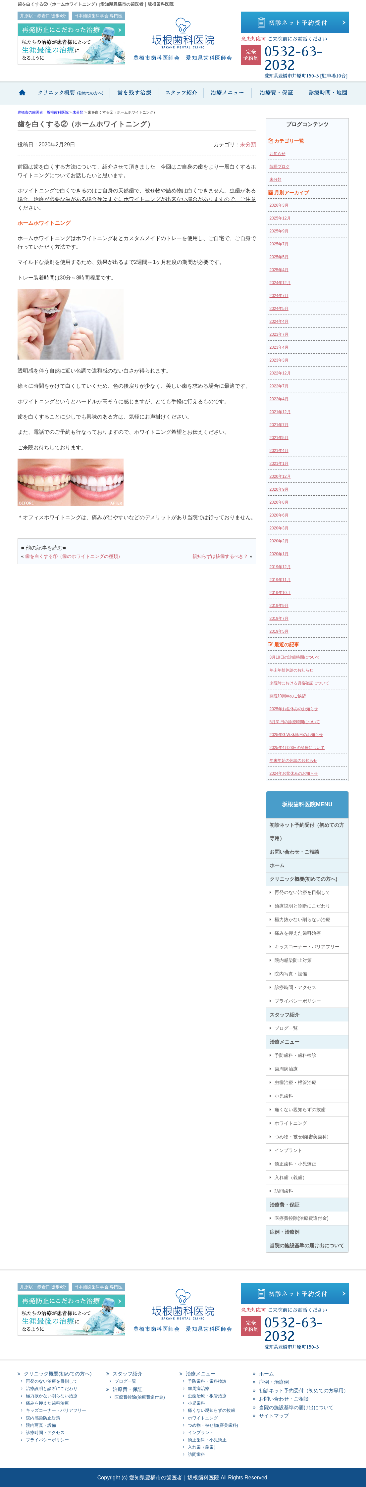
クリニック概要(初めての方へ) (70, 96)
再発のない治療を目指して (302, 892)
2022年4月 (279, 399)
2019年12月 (280, 567)
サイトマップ (274, 1415)
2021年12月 (280, 412)
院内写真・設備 (291, 973)
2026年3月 (279, 205)
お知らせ (278, 153)
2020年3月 (279, 528)
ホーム (25, 96)
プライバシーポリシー (298, 1001)
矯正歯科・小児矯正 (295, 1163)
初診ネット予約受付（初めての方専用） (307, 831)
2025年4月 (279, 270)
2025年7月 (279, 244)
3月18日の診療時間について (295, 657)
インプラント (288, 1150)
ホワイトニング (291, 1123)
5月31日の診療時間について (295, 721)
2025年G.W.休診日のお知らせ (296, 734)
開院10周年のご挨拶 (288, 696)
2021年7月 (279, 424)
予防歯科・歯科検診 (295, 1055)
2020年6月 (279, 515)
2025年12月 (280, 218)
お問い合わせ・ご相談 (294, 852)
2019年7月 (279, 618)
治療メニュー (227, 96)
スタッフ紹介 (180, 96)
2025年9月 (279, 231)
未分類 (248, 144)
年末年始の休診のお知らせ (293, 760)
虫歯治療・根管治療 (295, 1082)
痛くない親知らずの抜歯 (300, 1109)
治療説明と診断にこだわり (302, 906)
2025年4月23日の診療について (297, 747)
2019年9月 (279, 605)
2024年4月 (279, 321)
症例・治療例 (284, 1232)
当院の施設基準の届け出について (307, 1245)
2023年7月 (279, 334)
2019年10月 (280, 592)
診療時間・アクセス (295, 987)
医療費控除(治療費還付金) (302, 1218)
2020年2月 (279, 541)
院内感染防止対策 (293, 960)
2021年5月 (279, 437)
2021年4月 (279, 450)
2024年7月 (279, 295)
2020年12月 (280, 476)
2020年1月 (279, 554)
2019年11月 (280, 579)
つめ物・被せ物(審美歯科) (302, 1136)
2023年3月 (279, 360)
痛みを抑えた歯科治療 (298, 933)
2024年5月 (279, 308)
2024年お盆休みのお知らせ (294, 773)
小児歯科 (284, 1096)
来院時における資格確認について (299, 683)
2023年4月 (279, 347)
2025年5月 (279, 257)
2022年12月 (280, 373)
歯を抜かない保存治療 (133, 96)
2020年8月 (279, 502)
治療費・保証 (276, 96)
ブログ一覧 (286, 1028)
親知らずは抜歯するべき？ (220, 556)
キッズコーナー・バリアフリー (307, 946)
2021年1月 (279, 463)
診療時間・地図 (325, 96)
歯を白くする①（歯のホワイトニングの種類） (74, 556)
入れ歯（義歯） (291, 1177)
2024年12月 (280, 282)
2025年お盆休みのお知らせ (294, 709)
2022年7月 (279, 386)
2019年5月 (279, 631)
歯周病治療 (286, 1068)
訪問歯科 (284, 1191)
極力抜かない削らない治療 (302, 919)
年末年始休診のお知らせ (291, 670)
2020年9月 (279, 489)
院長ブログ (279, 166)
